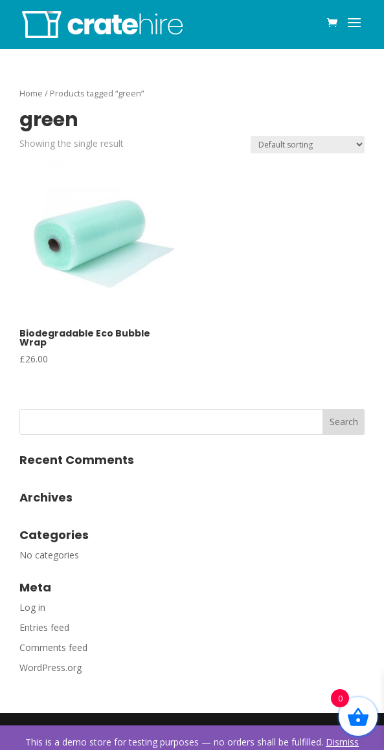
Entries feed (44, 627)
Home (31, 93)
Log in (32, 607)
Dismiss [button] (342, 742)
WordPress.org (50, 667)
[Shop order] (308, 144)
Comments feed (53, 647)
